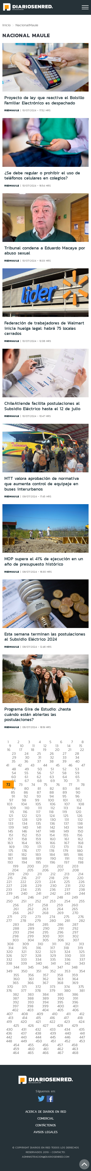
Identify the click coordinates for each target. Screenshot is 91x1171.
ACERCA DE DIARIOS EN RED (45, 1111)
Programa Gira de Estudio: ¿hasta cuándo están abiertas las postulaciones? (37, 714)
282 (82, 920)
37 (39, 761)
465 (31, 1052)
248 (60, 897)
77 (70, 784)
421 (38, 1021)
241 (38, 893)
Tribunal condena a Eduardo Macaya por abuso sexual (44, 250)
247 (45, 897)
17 (20, 749)
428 (60, 1025)
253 (53, 901)
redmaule (11, 110)
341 (53, 963)
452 (67, 1041)
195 (38, 862)
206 (45, 870)
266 (16, 912)
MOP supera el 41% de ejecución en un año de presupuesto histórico (43, 561)
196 (52, 862)
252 (38, 901)
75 (45, 784)
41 (7, 765)
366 (30, 982)
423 (67, 1021)
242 (53, 893)
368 (60, 982)
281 (67, 920)
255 (82, 901)
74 (33, 784)
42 (20, 765)
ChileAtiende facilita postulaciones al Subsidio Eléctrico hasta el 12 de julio (42, 406)
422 (52, 1021)
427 (45, 1025)
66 (14, 780)
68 (39, 780)
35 (14, 761)
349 (9, 971)
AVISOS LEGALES (45, 1132)
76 (58, 784)
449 (24, 1041)
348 (75, 967)
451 (53, 1041)
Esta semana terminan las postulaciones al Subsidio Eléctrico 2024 (44, 637)
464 (16, 1052)
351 (38, 971)
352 (53, 971)
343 (82, 963)
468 (75, 1052)
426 (31, 1025)
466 (45, 1052)
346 (45, 967)
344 (16, 967)
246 (31, 897)
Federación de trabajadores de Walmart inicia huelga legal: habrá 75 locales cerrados (44, 328)
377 (23, 990)
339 (24, 963)
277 (9, 920)
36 (26, 761)
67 (27, 780)
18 (32, 749)
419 (9, 1021)
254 (67, 901)
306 (61, 939)
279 (38, 920)
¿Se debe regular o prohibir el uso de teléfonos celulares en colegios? (42, 175)
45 (58, 765)
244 (82, 893)
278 (23, 920)
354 (82, 971)
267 (30, 912)
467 (60, 1052)
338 (9, 963)
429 (75, 1025)
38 (52, 761)
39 (64, 761)
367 (45, 982)
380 (67, 990)
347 (60, 967)
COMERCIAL (45, 1118)
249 (75, 897)
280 (53, 920)
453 (82, 1041)
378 (38, 990)
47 (83, 765)
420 (24, 1021)
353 (67, 971)
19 (44, 749)
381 (82, 990)
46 (70, 765)
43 (32, 765)
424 (81, 1021)
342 (67, 963)
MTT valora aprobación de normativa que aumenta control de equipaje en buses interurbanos (41, 483)
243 (67, 893)
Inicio (6, 25)
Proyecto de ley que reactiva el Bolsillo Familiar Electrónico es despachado (44, 100)
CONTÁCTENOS (45, 1125)
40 (77, 761)
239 (9, 893)
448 (9, 1041)
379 (52, 990)
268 (45, 912)
